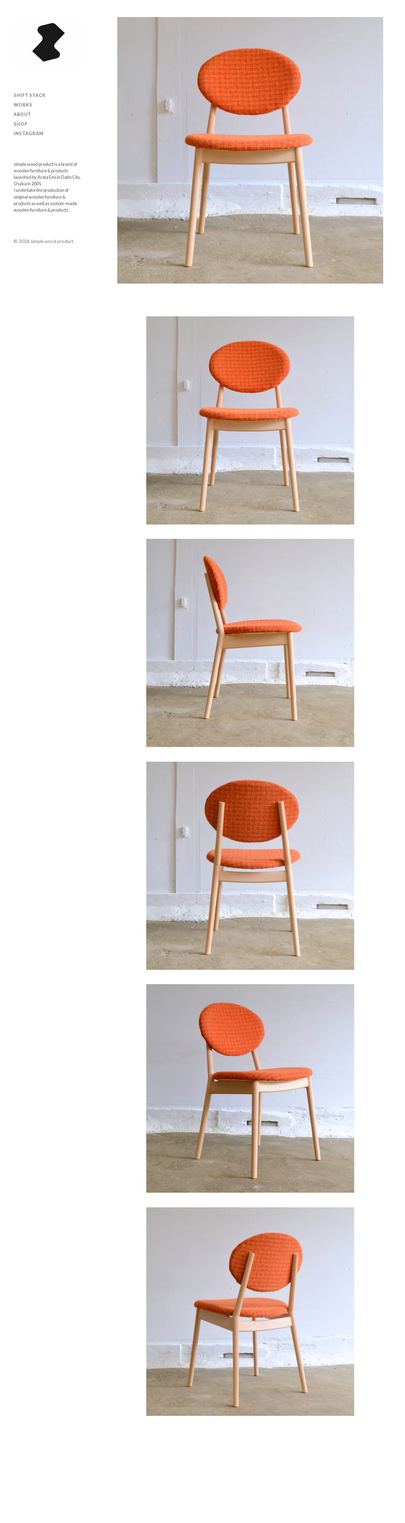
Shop (21, 124)
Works (23, 104)
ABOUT (22, 114)
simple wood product (52, 241)
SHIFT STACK (30, 95)
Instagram (29, 133)
